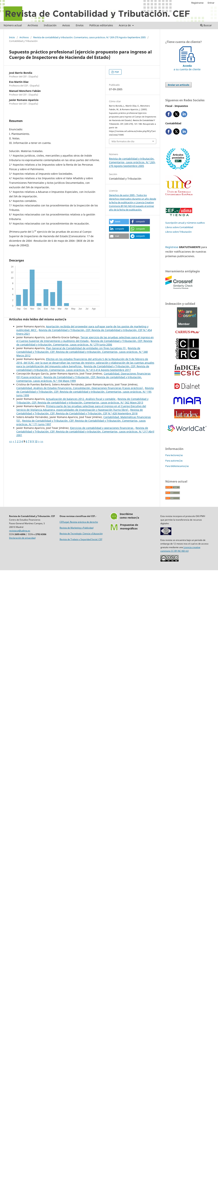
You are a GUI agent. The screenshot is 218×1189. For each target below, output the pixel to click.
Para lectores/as (174, 455)
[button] (119, 221)
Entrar (211, 2)
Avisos (66, 25)
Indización (50, 25)
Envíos (80, 25)
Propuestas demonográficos (129, 526)
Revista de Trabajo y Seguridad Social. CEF (81, 539)
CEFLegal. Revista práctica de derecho (79, 521)
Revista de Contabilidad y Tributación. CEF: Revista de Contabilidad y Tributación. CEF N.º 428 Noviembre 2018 (79, 411)
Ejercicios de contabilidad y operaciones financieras (102, 428)
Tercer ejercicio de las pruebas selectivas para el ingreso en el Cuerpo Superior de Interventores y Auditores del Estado (85, 339)
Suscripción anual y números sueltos (185, 222)
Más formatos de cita (123, 141)
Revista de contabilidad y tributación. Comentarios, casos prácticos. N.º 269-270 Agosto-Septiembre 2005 (89, 37)
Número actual (13, 25)
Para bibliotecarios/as (177, 466)
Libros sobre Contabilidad (179, 227)
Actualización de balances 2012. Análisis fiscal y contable (81, 399)
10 (36, 441)
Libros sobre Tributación (178, 231)
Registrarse (197, 2)
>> (41, 441)
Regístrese (171, 247)
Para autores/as (174, 460)
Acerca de (125, 25)
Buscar (206, 25)
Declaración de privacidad (22, 537)
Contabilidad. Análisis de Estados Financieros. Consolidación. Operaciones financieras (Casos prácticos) (80, 388)
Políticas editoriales (101, 25)
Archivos (33, 25)
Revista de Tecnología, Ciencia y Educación (81, 533)
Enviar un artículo (178, 84)
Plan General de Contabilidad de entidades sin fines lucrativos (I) (86, 348)
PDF (116, 72)
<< (10, 441)
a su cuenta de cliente (187, 65)
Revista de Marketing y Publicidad (76, 527)
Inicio (12, 37)
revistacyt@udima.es (19, 530)
